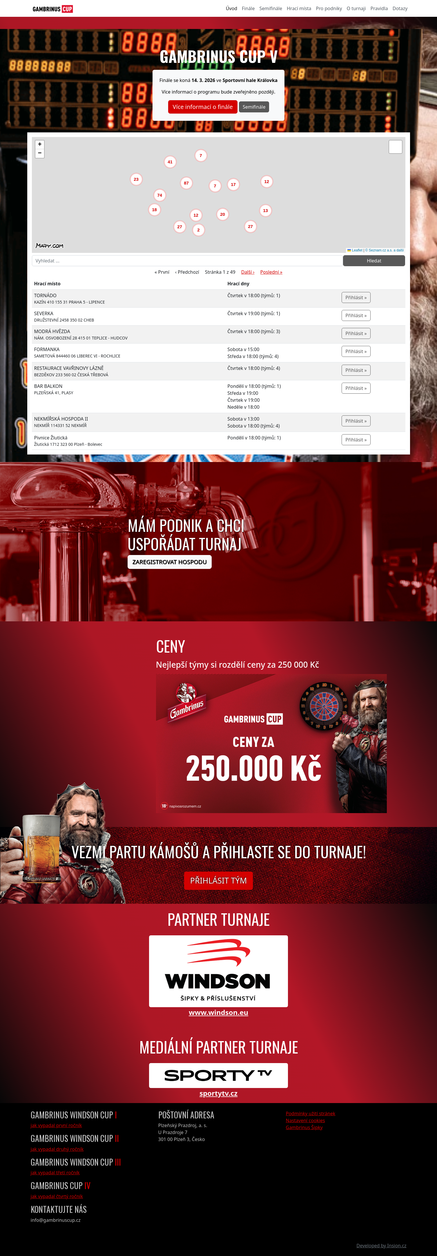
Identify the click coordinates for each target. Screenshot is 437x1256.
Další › (248, 272)
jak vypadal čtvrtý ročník (57, 1196)
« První (162, 272)
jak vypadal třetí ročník (55, 1172)
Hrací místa (299, 8)
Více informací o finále (203, 107)
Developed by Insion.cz (381, 1245)
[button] (200, 231)
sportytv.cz (218, 1093)
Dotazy (400, 8)
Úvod (231, 8)
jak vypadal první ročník (56, 1125)
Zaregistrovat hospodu (170, 562)
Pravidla (379, 8)
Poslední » (271, 272)
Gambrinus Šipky (304, 1127)
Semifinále (270, 8)
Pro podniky (329, 8)
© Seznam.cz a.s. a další (384, 250)
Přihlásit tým (218, 880)
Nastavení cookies (305, 1120)
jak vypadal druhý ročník (57, 1149)
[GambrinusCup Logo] (53, 8)
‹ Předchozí (187, 272)
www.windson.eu (218, 1012)
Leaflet (354, 250)
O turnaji (356, 8)
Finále (248, 8)
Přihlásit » (356, 297)
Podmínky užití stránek (311, 1113)
